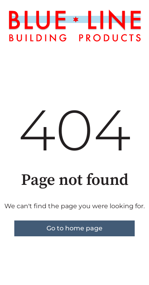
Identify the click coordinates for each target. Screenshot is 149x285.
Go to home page (74, 228)
